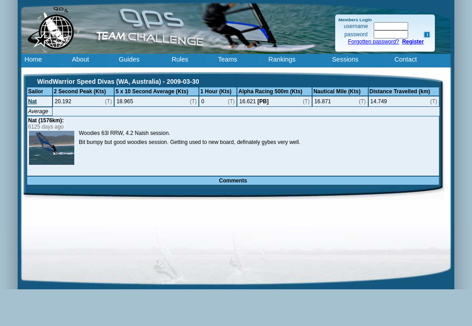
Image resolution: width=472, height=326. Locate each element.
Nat (32, 101)
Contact (406, 59)
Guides (129, 59)
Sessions (345, 59)
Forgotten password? (373, 41)
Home (33, 59)
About (80, 59)
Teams (227, 59)
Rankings (282, 59)
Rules (180, 59)
